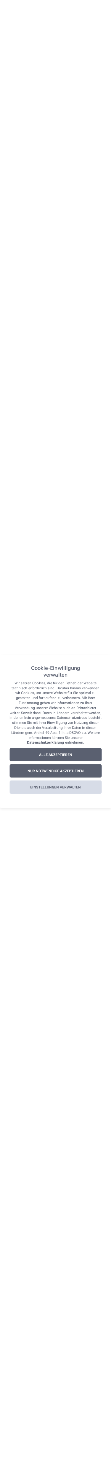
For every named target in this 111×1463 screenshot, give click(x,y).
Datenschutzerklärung (45, 742)
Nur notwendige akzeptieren (56, 771)
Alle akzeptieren (55, 755)
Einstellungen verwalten (55, 787)
